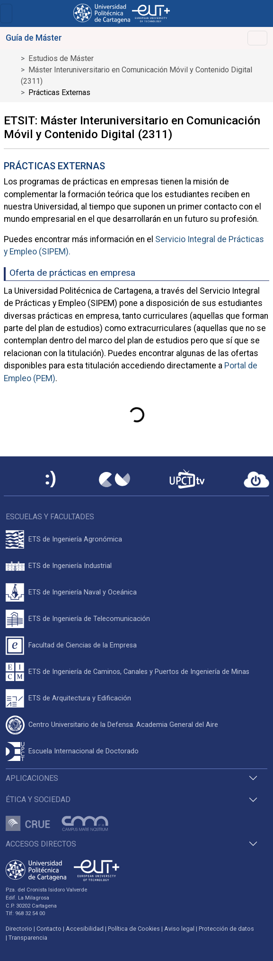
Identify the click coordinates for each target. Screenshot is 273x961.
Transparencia (28, 937)
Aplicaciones (32, 778)
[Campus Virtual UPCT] (114, 479)
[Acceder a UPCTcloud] (256, 480)
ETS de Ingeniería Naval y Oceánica (82, 592)
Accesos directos (41, 843)
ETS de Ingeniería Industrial (70, 566)
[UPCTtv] (187, 480)
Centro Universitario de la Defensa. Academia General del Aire (123, 725)
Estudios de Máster (61, 58)
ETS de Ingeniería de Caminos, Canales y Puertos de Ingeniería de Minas (138, 672)
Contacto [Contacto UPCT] (49, 928)
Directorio (19, 928)
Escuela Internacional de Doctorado (83, 751)
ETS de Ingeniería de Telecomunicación (89, 619)
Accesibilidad (85, 928)
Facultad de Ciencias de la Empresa (82, 645)
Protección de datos (226, 928)
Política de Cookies (134, 928)
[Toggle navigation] (6, 13)
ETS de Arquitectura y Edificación (79, 698)
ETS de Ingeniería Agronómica (75, 539)
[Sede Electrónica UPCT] (51, 480)
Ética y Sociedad (38, 799)
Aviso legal (179, 928)
